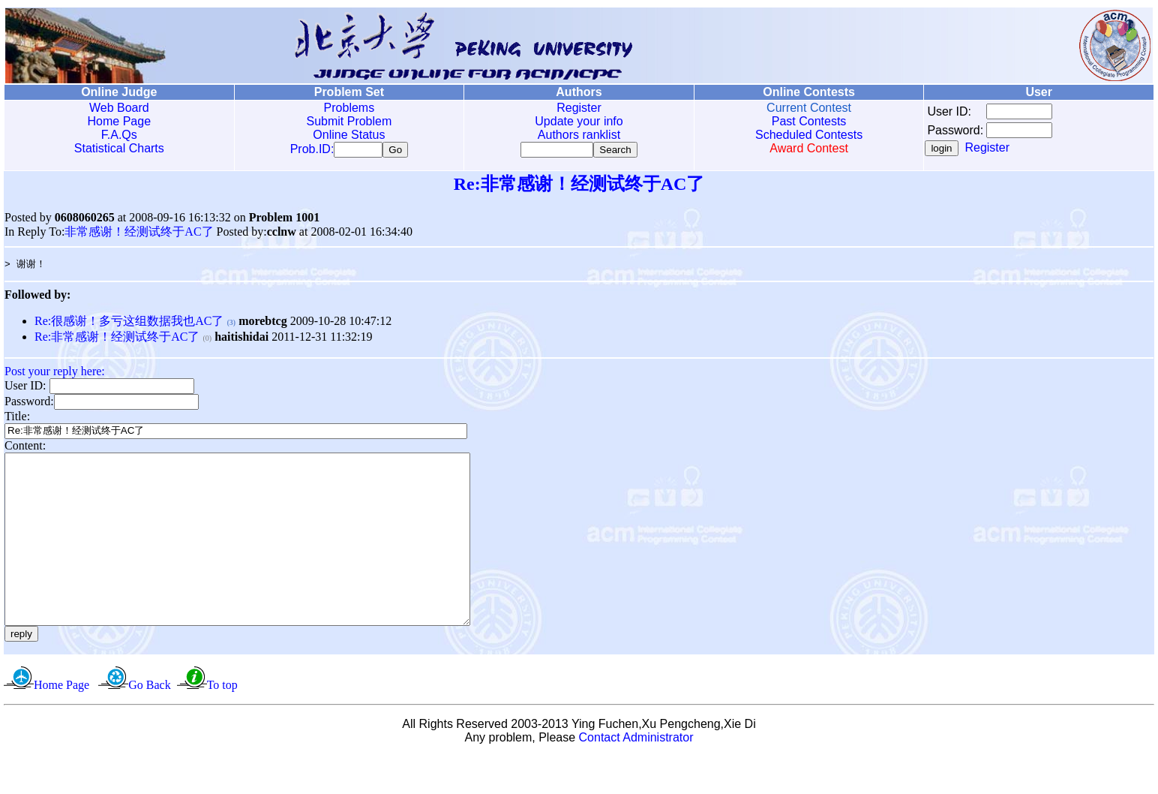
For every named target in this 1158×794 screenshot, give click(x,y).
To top (222, 722)
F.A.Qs (119, 134)
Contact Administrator (636, 774)
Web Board (119, 107)
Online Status (349, 134)
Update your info (578, 121)
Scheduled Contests (808, 134)
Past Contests (809, 121)
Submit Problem (349, 121)
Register (579, 107)
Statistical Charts (119, 148)
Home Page (120, 121)
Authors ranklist (579, 134)
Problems (349, 107)
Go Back (149, 722)
